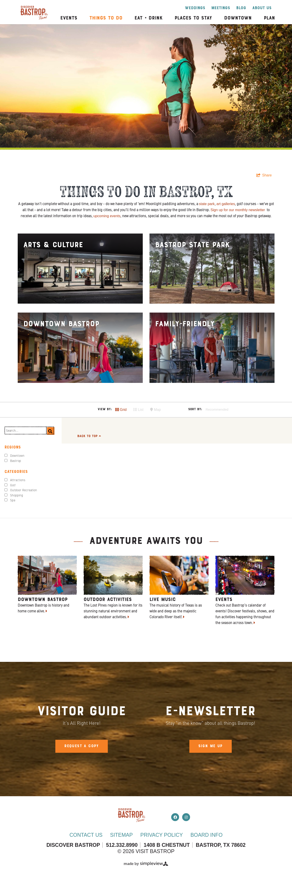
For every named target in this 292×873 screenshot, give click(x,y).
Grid (121, 410)
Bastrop (15, 461)
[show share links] (264, 175)
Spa (12, 500)
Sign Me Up (210, 746)
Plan (269, 18)
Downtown (238, 18)
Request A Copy (81, 746)
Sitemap (121, 835)
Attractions (17, 480)
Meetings (220, 8)
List (138, 410)
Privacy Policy (161, 835)
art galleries (225, 204)
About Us (261, 8)
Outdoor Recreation (23, 490)
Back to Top (89, 436)
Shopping (16, 495)
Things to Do (105, 18)
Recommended (216, 409)
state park (207, 204)
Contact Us (85, 835)
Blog (241, 8)
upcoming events (107, 216)
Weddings (195, 8)
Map (155, 410)
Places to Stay (193, 18)
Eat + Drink (148, 18)
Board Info (206, 835)
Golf (12, 485)
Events (68, 18)
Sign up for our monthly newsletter (238, 210)
